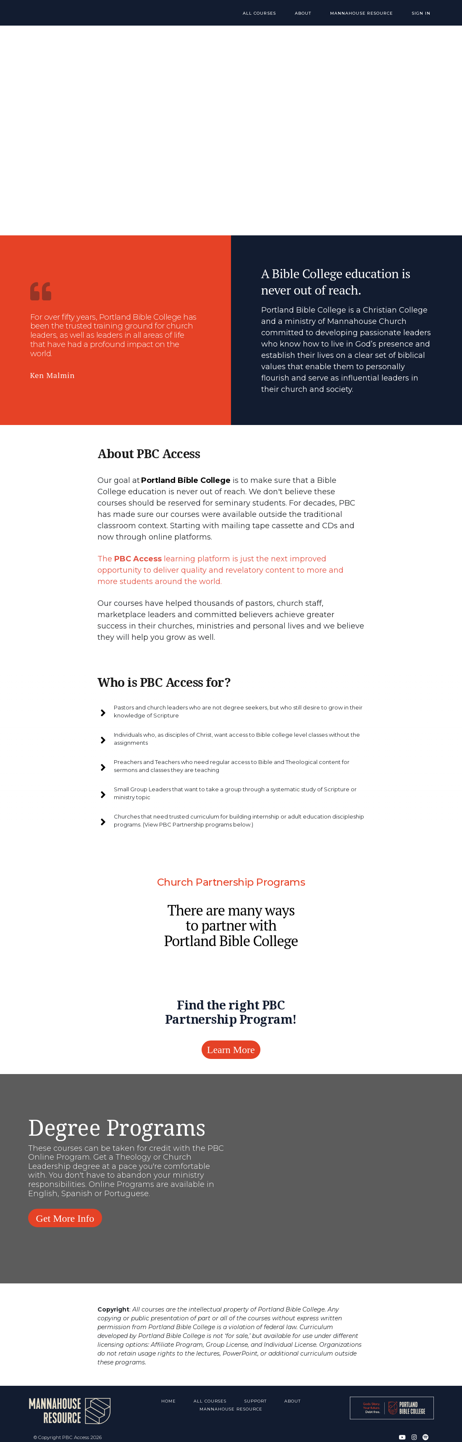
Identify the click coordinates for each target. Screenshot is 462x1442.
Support (256, 1394)
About (313, 13)
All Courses (274, 13)
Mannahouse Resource (368, 13)
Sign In (424, 13)
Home (168, 1394)
